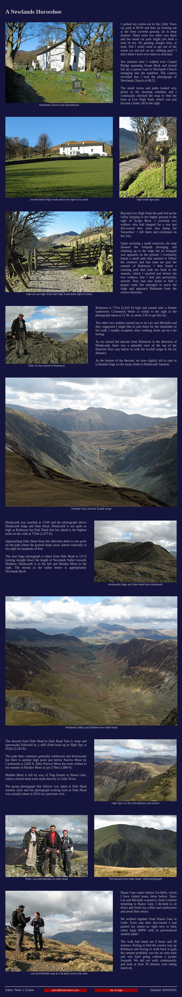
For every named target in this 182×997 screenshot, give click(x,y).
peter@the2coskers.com (65, 990)
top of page (116, 990)
